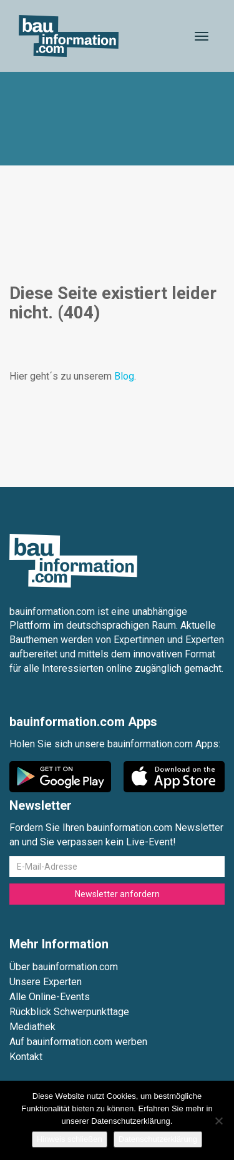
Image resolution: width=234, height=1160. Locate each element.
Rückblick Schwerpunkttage (69, 1012)
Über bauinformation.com (63, 967)
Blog (124, 376)
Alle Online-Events (49, 997)
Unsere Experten (45, 982)
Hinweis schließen (69, 1139)
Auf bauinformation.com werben (78, 1042)
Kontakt (25, 1057)
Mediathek (32, 1027)
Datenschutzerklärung (158, 1139)
